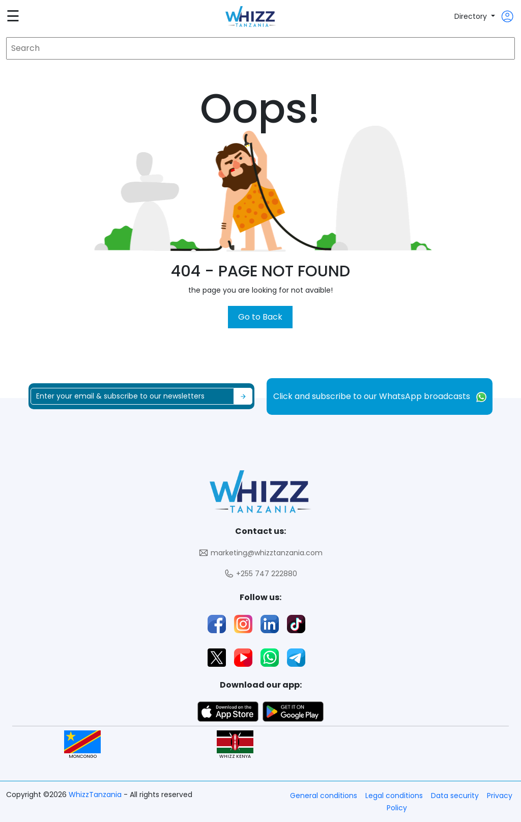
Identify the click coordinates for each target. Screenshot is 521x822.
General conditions (323, 795)
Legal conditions (394, 795)
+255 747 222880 (260, 574)
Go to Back (260, 317)
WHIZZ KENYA (235, 744)
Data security (455, 795)
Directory (471, 16)
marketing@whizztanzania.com (260, 553)
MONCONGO (82, 744)
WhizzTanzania (96, 794)
